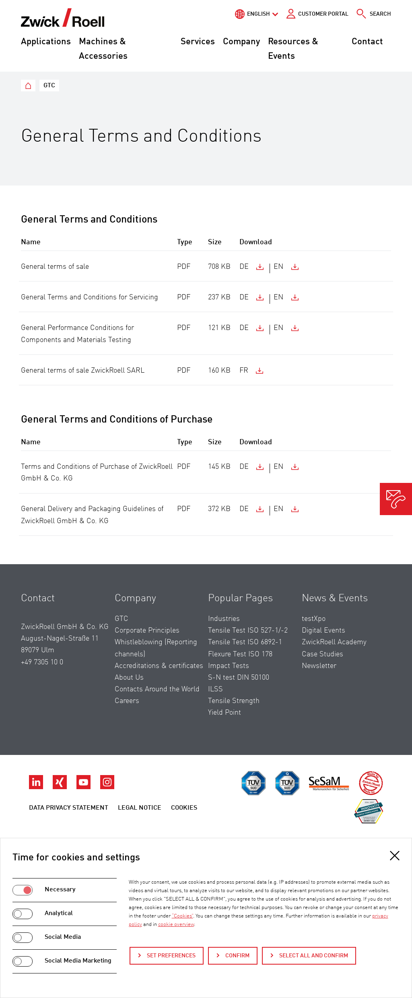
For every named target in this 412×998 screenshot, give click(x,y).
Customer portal (323, 14)
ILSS (215, 689)
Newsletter (319, 666)
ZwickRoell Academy (334, 642)
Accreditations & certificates (159, 666)
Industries (224, 619)
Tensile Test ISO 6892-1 (245, 642)
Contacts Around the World (157, 689)
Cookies (184, 808)
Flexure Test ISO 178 (240, 654)
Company (241, 41)
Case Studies (322, 654)
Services (198, 41)
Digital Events (323, 630)
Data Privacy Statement (68, 808)
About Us (129, 677)
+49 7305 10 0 (42, 662)
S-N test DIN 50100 (238, 677)
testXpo (313, 619)
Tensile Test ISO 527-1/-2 (248, 630)
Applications (46, 41)
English (258, 14)
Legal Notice (139, 808)
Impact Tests (228, 666)
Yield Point (224, 712)
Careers (127, 701)
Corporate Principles (147, 630)
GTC (121, 619)
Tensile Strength (234, 701)
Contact (367, 41)
